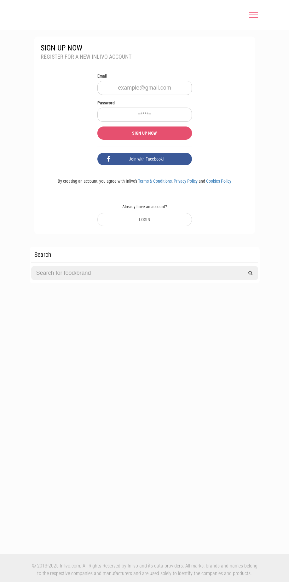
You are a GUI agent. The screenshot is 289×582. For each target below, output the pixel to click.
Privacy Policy (186, 181)
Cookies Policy (218, 181)
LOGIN (144, 219)
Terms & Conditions (155, 181)
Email (102, 76)
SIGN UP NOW (144, 133)
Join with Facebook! (135, 159)
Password (106, 102)
